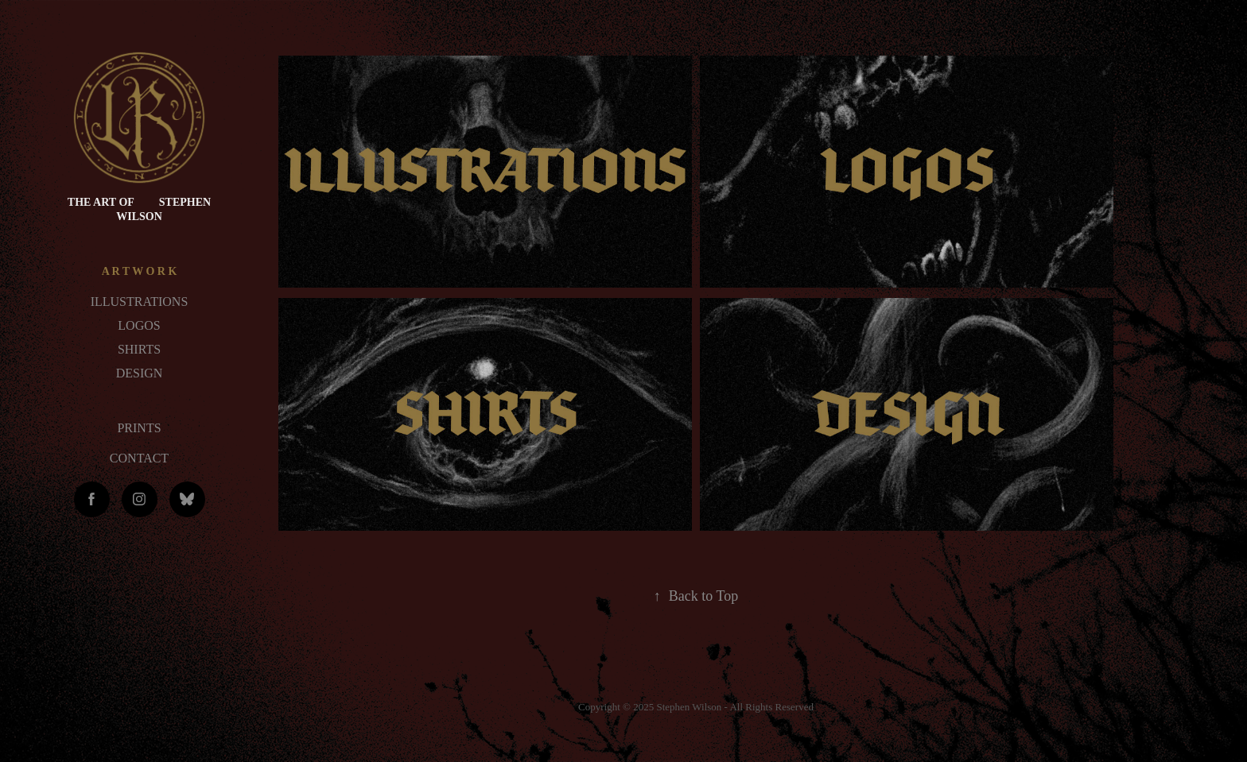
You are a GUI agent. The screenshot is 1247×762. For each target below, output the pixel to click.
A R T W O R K (139, 271)
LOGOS (139, 325)
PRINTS (139, 428)
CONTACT (139, 458)
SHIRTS (139, 349)
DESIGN (139, 373)
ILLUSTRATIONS (139, 301)
